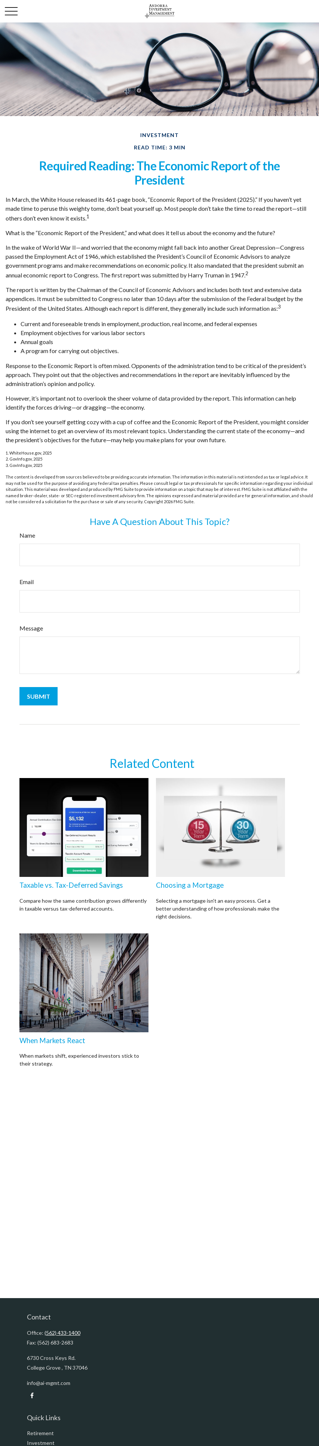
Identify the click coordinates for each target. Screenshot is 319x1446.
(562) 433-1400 (62, 1333)
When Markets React (52, 1040)
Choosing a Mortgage (190, 885)
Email (26, 581)
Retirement (40, 1433)
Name (27, 535)
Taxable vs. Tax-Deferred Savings (71, 885)
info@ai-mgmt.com (48, 1383)
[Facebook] (32, 1396)
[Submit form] (38, 696)
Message (31, 628)
